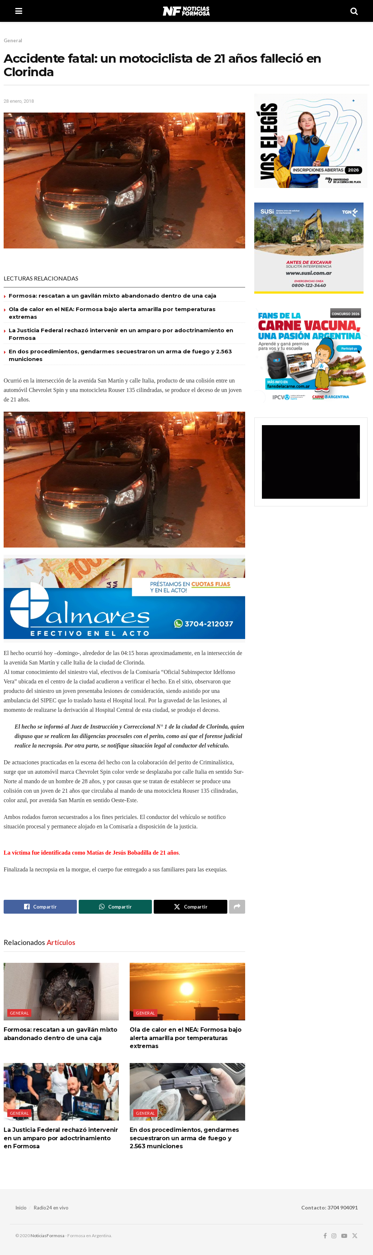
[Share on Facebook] (40, 907)
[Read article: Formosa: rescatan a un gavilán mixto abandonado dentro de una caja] (61, 991)
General (13, 40)
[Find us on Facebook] (325, 1236)
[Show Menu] (18, 11)
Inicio (21, 1208)
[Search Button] (354, 11)
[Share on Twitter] (190, 907)
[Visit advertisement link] (124, 598)
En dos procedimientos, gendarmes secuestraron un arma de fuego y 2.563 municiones (184, 1138)
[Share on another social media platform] (237, 907)
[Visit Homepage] (186, 11)
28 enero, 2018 (19, 101)
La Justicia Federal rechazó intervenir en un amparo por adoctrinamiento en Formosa (61, 1138)
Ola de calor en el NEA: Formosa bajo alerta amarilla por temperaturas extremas (185, 1038)
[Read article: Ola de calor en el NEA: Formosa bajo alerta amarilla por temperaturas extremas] (187, 991)
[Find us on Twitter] (355, 1236)
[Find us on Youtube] (344, 1236)
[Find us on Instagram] (334, 1236)
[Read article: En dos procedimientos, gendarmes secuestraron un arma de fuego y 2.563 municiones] (187, 1092)
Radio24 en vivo (51, 1208)
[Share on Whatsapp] (115, 907)
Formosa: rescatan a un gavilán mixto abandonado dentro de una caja (112, 295)
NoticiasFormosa (47, 1235)
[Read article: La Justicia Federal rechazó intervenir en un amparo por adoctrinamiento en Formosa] (61, 1092)
